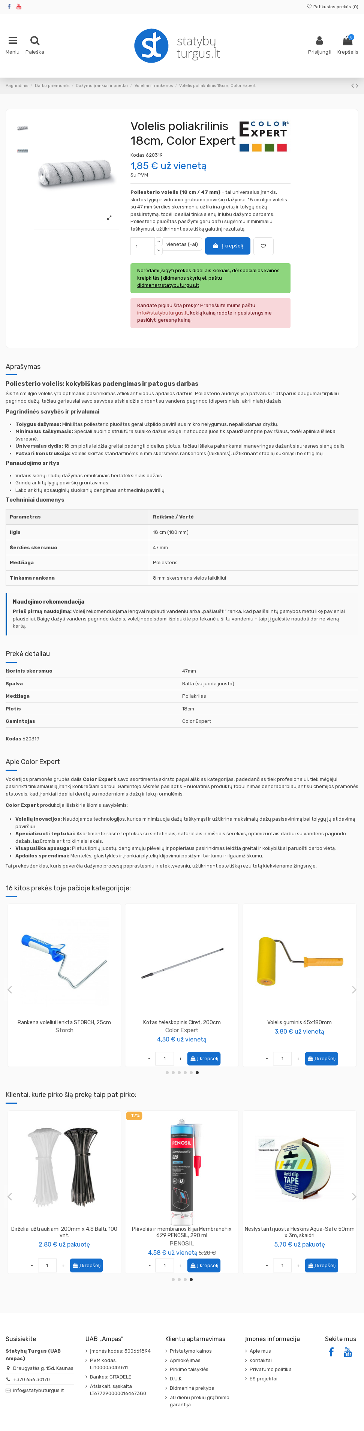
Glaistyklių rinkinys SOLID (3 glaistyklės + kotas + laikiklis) (64, 1232)
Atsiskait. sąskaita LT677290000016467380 (118, 1390)
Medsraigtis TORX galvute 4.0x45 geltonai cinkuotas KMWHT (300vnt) (300, 1232)
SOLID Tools (182, 1030)
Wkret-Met (299, 1243)
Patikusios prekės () (332, 6)
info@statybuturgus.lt (38, 1390)
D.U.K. (176, 1379)
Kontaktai (261, 1360)
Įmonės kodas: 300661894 (120, 1351)
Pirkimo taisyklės (189, 1369)
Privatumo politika (271, 1369)
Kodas (137, 155)
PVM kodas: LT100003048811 (109, 1364)
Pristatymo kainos (191, 1351)
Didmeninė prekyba (192, 1388)
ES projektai (263, 1379)
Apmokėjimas (185, 1360)
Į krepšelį (227, 246)
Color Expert (64, 1030)
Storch (300, 1030)
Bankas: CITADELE (111, 1377)
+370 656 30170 (31, 1379)
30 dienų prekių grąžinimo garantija (199, 1401)
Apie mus (260, 1351)
